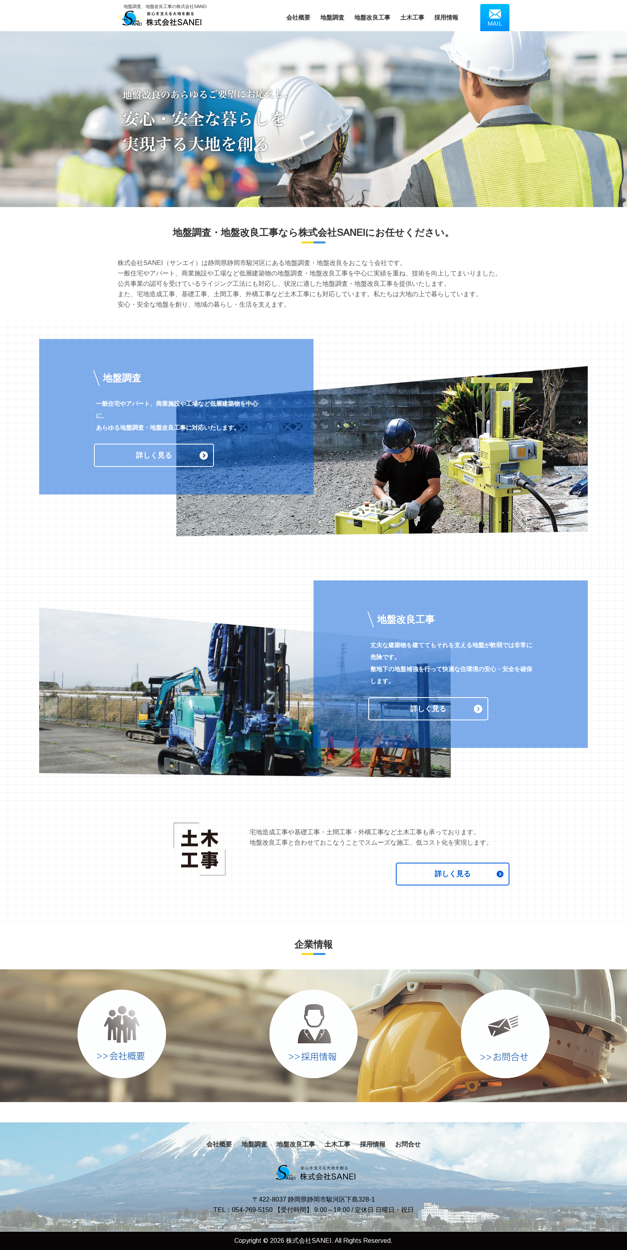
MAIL (494, 17)
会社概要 (298, 17)
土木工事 (412, 17)
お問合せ (408, 1144)
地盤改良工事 (372, 17)
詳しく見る (154, 455)
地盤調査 (332, 17)
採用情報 (446, 17)
